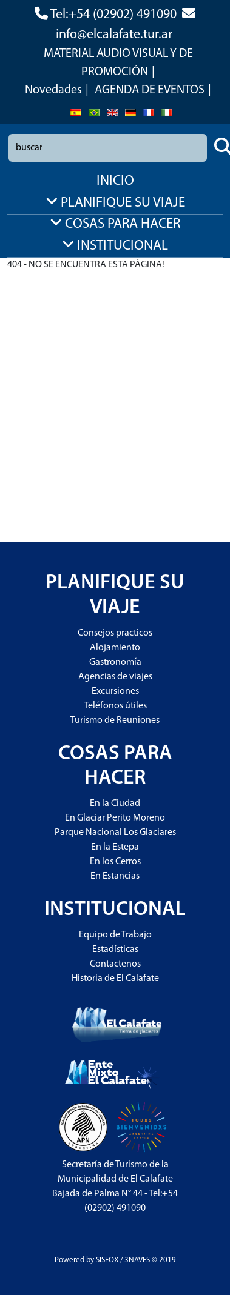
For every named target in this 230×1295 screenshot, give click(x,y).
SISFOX (107, 1260)
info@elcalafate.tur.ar (114, 35)
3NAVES (137, 1260)
